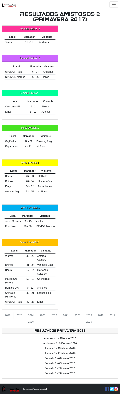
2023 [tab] (42, 315)
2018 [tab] (101, 315)
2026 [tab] (7, 315)
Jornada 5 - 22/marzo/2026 (60, 368)
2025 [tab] (19, 315)
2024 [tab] (31, 315)
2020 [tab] (77, 315)
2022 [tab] (54, 315)
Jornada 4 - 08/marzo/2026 (60, 363)
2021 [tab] (66, 315)
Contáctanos (27, 389)
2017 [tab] (112, 315)
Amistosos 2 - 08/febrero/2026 (60, 343)
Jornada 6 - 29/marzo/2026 (60, 373)
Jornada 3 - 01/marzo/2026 (60, 358)
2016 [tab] (31, 321)
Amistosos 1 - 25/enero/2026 (60, 338)
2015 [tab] (89, 321)
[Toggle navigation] (113, 4)
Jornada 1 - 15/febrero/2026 (60, 348)
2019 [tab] (89, 315)
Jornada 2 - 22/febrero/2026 (60, 353)
